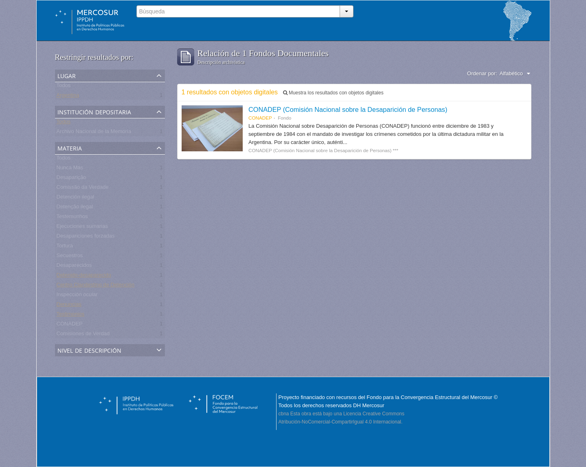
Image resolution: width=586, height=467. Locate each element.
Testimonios (71, 315)
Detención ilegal (75, 198)
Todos (64, 87)
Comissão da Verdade (83, 188)
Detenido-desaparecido (84, 276)
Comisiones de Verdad (83, 335)
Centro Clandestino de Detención (96, 286)
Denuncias (69, 306)
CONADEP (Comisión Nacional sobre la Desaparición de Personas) (347, 109)
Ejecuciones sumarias (82, 228)
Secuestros (70, 257)
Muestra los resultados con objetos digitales (333, 93)
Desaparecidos (74, 267)
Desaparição (71, 179)
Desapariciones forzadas (86, 237)
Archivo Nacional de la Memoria (94, 133)
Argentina (68, 97)
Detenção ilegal (75, 208)
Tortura (65, 247)
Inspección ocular (77, 296)
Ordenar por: (482, 73)
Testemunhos (72, 218)
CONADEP (70, 325)
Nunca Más (70, 169)
